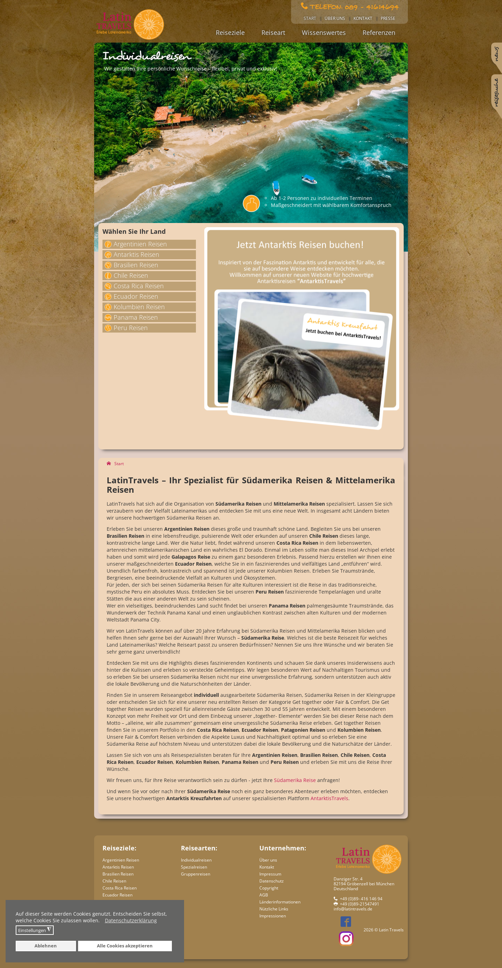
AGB (263, 895)
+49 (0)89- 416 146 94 (361, 899)
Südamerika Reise (295, 780)
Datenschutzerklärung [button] (131, 920)
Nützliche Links (273, 909)
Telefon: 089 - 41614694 (354, 6)
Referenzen (379, 32)
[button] (101, 921)
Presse (388, 18)
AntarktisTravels (329, 798)
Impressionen (272, 916)
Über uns (335, 18)
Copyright (268, 888)
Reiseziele (230, 32)
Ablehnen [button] (46, 946)
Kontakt (362, 18)
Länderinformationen (280, 902)
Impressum (270, 874)
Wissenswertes (324, 32)
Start (310, 18)
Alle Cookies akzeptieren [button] (125, 946)
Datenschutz (271, 881)
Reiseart (273, 32)
